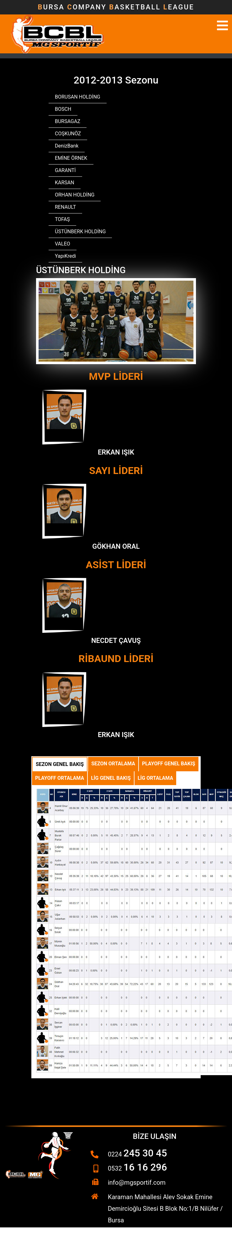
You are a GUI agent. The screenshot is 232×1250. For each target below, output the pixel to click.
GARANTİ (65, 170)
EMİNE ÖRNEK (71, 158)
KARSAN (64, 183)
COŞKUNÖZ (68, 134)
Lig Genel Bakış (111, 778)
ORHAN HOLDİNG (74, 195)
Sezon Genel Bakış (60, 764)
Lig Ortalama (155, 778)
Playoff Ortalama (59, 778)
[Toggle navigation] (222, 25)
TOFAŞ (62, 219)
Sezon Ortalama (113, 764)
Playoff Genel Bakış (168, 764)
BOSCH (63, 109)
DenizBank (66, 146)
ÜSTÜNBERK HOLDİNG (80, 231)
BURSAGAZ (67, 121)
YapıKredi (65, 256)
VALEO (62, 244)
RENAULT (65, 207)
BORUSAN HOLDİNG (77, 97)
